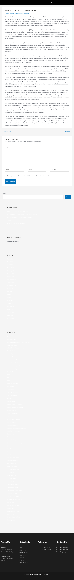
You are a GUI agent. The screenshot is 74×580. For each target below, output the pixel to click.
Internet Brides (11, 437)
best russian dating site (13, 369)
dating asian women (12, 392)
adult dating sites (11, 339)
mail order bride (11, 463)
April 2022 (10, 265)
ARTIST (21, 558)
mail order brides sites (13, 469)
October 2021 (10, 282)
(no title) (9, 220)
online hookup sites (12, 493)
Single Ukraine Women (13, 511)
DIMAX (48, 574)
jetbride (9, 449)
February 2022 (11, 271)
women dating (11, 526)
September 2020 (11, 312)
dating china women (12, 395)
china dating (10, 386)
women (9, 523)
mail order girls (11, 472)
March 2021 (10, 303)
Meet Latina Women (12, 487)
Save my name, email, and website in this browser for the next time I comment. (28, 176)
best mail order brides (13, 363)
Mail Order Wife (11, 475)
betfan (9, 374)
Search (5, 193)
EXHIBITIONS (23, 555)
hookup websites (11, 422)
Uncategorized (19, 13)
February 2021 (11, 306)
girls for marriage (11, 410)
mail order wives (11, 478)
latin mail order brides (13, 457)
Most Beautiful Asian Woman (15, 490)
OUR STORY (23, 550)
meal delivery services (13, 484)
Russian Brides (11, 502)
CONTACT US (23, 563)
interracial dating (11, 440)
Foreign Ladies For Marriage (14, 404)
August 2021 (10, 288)
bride (8, 380)
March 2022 (10, 268)
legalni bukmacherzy (12, 460)
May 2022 (10, 262)
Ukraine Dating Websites (13, 517)
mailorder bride (11, 481)
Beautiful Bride (11, 351)
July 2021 (9, 291)
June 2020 (10, 315)
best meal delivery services (14, 366)
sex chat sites (10, 508)
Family (9, 398)
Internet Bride (11, 434)
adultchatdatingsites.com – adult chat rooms (18, 342)
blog (8, 377)
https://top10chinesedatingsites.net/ (16, 428)
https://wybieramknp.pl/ (13, 431)
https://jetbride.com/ (12, 425)
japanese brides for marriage (14, 443)
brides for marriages (12, 383)
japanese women (11, 446)
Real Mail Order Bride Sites (14, 499)
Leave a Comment (9, 13)
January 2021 (10, 309)
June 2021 (10, 294)
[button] (51, 2)
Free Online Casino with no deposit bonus (18, 211)
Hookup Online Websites (13, 419)
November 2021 (11, 279)
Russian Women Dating (13, 505)
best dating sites (11, 354)
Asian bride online (12, 345)
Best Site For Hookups (13, 372)
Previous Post (6, 131)
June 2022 (10, 259)
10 (8, 336)
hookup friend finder (12, 413)
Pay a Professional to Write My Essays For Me (19, 217)
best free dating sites (12, 357)
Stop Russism (10, 514)
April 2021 (10, 300)
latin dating (10, 455)
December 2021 (11, 276)
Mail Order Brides (12, 466)
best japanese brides (12, 360)
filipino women (11, 401)
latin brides (10, 452)
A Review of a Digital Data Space (16, 223)
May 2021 (10, 297)
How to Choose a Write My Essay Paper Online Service (22, 214)
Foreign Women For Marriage (15, 407)
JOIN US (21, 560)
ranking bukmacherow (13, 496)
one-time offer (19, 17)
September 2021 (11, 285)
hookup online (11, 416)
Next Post (68, 131)
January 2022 (10, 274)
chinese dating (11, 389)
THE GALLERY (23, 553)
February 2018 (11, 318)
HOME (21, 548)
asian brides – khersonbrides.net (15, 348)
